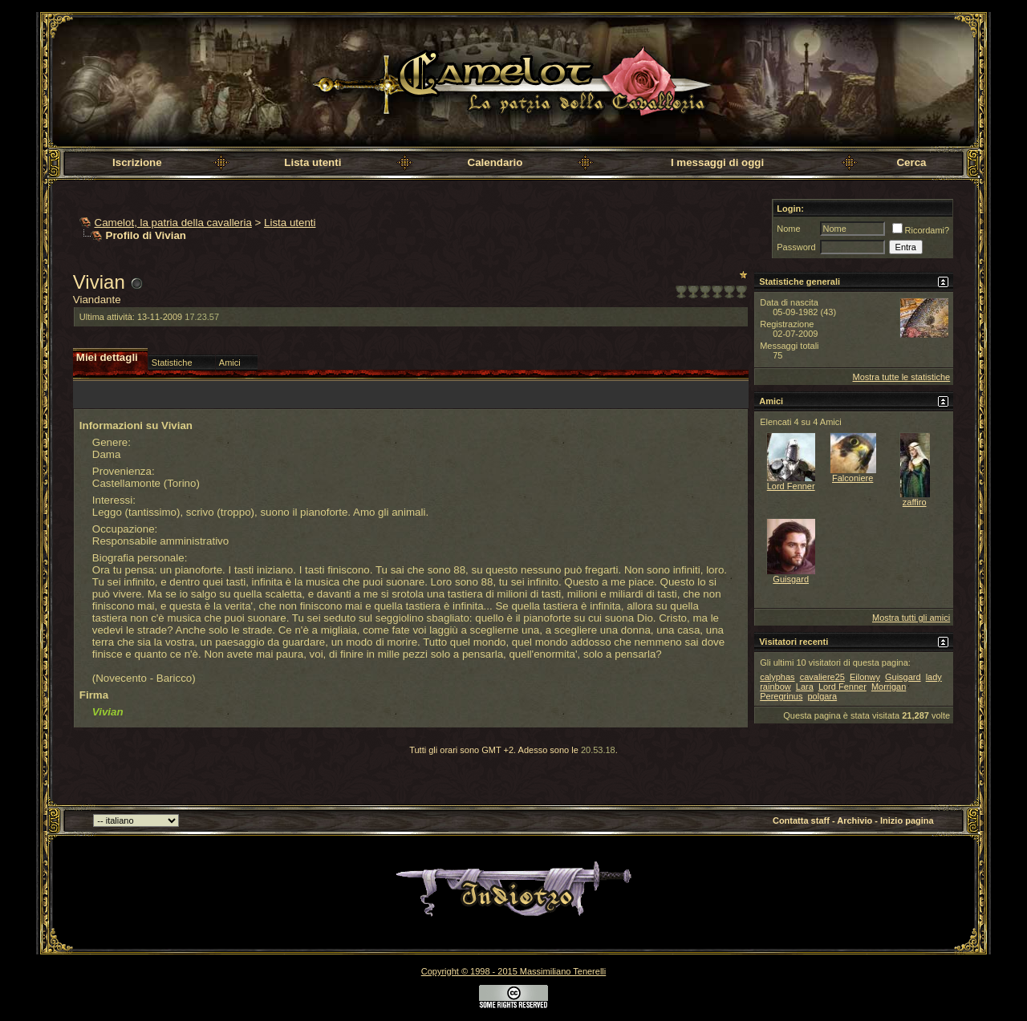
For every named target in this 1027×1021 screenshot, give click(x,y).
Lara (805, 686)
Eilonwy (865, 677)
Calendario (495, 162)
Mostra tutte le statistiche (902, 377)
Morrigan (888, 686)
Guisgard (791, 579)
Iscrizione (136, 162)
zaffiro (915, 502)
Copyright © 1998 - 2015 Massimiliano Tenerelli (513, 971)
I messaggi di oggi (717, 162)
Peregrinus (781, 696)
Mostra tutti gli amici (911, 617)
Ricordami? (921, 230)
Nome (788, 228)
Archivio (854, 820)
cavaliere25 (822, 677)
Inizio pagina (907, 820)
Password (796, 247)
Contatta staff (801, 820)
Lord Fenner (791, 486)
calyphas (777, 677)
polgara (822, 696)
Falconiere (852, 478)
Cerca (911, 162)
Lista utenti (312, 162)
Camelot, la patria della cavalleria (173, 223)
